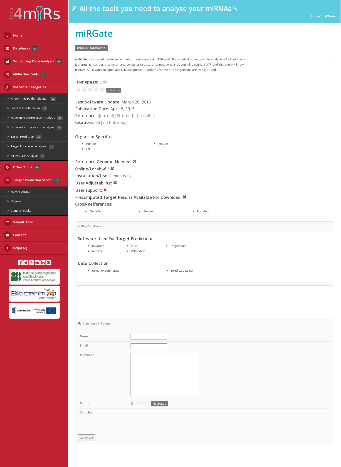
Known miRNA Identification (31, 98)
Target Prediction (24, 137)
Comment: (87, 355)
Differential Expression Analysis (34, 127)
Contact (15, 235)
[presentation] (165, 419)
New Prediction (19, 191)
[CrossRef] (146, 115)
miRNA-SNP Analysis (26, 156)
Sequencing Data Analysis (33, 61)
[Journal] (106, 115)
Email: (84, 345)
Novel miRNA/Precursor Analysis (35, 118)
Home (13, 35)
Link (103, 82)
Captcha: (86, 412)
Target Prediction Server (32, 180)
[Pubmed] (124, 115)
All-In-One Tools (24, 74)
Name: (84, 336)
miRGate (328, 16)
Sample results (19, 211)
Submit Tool (18, 222)
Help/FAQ (15, 248)
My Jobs (14, 201)
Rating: (85, 403)
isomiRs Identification (27, 108)
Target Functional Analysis (30, 146)
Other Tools (22, 167)
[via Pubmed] (114, 122)
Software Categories (25, 87)
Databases (21, 48)
